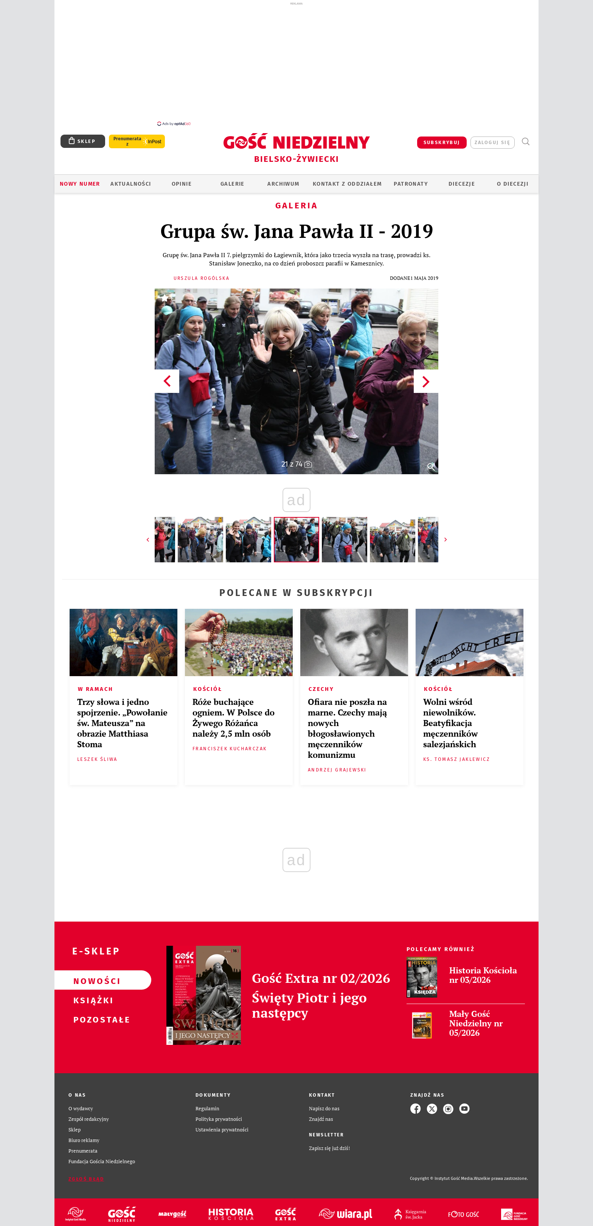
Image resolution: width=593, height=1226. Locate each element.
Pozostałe (90, 1014)
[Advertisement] (296, 64)
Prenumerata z (127, 137)
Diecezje (462, 179)
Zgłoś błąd (86, 1175)
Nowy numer (80, 179)
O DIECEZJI (512, 179)
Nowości (90, 976)
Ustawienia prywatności (222, 1125)
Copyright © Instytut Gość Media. (442, 1174)
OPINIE (182, 179)
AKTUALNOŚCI (130, 179)
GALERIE (232, 179)
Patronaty (411, 179)
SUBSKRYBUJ (442, 138)
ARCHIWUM (283, 179)
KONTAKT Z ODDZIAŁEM (347, 179)
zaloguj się (493, 138)
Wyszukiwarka (525, 137)
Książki (90, 995)
